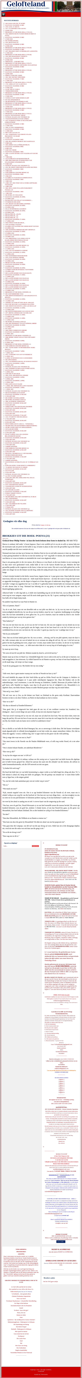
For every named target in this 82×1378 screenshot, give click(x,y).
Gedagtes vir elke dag (45, 525)
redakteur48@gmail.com (61, 1068)
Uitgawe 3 (61, 1083)
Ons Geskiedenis (21, 1348)
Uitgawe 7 (61, 1090)
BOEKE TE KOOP (61, 1234)
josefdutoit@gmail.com (59, 1169)
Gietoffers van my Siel (61, 1223)
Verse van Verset (21, 1298)
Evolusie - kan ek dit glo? (21, 1310)
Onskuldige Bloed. (51, 960)
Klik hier (6, 1269)
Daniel (21, 1308)
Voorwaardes (44, 1374)
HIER (49, 894)
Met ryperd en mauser (21, 1331)
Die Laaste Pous (21, 1338)
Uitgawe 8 (61, 1092)
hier (71, 867)
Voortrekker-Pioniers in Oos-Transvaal (21, 1352)
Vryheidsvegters (55, 948)
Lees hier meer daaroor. (66, 939)
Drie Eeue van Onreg (21, 1345)
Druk (4, 538)
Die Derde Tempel (21, 1327)
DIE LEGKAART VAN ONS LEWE (61, 1103)
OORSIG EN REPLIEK (61, 1072)
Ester (21, 1317)
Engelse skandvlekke (21, 1350)
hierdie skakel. (65, 865)
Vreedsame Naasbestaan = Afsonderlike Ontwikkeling (21, 1301)
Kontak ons (37, 1374)
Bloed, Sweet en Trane (69, 989)
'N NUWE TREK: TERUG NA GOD (65, 1171)
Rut (21, 1343)
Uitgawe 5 (61, 1087)
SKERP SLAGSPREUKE (65, 1252)
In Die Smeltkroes (60, 973)
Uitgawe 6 (61, 1089)
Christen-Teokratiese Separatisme (21, 1296)
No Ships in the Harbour (21, 1303)
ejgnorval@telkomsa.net (52, 854)
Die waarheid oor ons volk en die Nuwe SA (21, 1289)
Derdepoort (21, 1336)
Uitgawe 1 (61, 1079)
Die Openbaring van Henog (21, 1324)
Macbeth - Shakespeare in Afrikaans (21, 1329)
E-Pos (7, 538)
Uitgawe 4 (61, 1085)
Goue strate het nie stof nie (21, 1334)
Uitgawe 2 (61, 1081)
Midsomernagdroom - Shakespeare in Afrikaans (21, 1322)
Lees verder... (61, 1241)
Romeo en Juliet (21, 1315)
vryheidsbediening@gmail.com (53, 1191)
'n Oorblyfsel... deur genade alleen (21, 1294)
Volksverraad (14, 1291)
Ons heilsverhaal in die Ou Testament (21, 1305)
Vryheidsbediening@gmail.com (63, 1044)
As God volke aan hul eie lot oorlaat (21, 1287)
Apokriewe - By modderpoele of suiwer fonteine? (21, 1319)
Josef (21, 1341)
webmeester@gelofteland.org (61, 1000)
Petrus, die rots (21, 1312)
